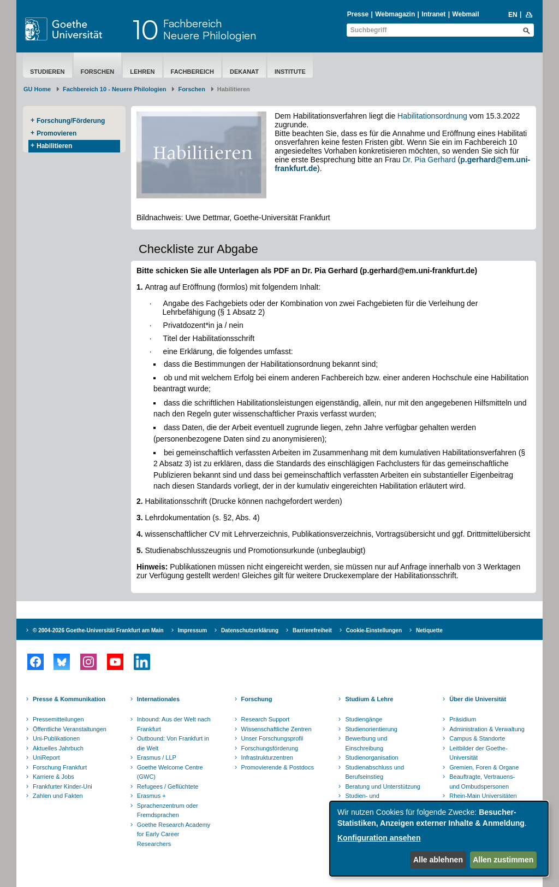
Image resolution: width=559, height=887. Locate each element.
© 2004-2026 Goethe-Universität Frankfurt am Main (98, 630)
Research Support (265, 719)
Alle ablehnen (438, 859)
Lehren (142, 71)
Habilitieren (54, 146)
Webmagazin (395, 14)
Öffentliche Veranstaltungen (69, 729)
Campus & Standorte (477, 738)
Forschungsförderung (270, 748)
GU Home (37, 89)
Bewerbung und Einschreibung (366, 743)
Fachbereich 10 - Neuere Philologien (114, 89)
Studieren (47, 71)
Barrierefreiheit (312, 630)
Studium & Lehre (369, 699)
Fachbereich (192, 71)
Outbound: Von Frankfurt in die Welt (173, 743)
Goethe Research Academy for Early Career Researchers (174, 834)
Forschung (256, 699)
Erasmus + (151, 795)
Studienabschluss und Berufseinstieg (374, 772)
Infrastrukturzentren (267, 757)
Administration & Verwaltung (487, 729)
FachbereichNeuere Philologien (209, 29)
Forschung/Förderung (71, 121)
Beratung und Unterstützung (382, 786)
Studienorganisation (371, 757)
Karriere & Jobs (53, 776)
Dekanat (244, 71)
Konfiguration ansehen (378, 837)
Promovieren (56, 133)
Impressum (192, 630)
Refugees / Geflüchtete (168, 786)
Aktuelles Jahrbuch (58, 748)
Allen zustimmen (503, 859)
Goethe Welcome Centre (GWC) (170, 772)
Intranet (433, 14)
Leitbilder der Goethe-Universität (478, 753)
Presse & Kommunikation (69, 699)
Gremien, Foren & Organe (484, 767)
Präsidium (462, 719)
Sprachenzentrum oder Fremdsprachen (167, 810)
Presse (357, 14)
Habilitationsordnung (432, 115)
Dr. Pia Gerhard (428, 159)
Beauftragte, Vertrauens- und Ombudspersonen (482, 781)
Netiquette (429, 630)
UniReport (46, 757)
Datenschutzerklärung (249, 630)
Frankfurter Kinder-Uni (62, 786)
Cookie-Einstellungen (374, 630)
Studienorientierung (371, 729)
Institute (290, 71)
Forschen (98, 71)
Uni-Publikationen (56, 738)
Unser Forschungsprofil (272, 738)
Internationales (158, 699)
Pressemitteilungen (58, 719)
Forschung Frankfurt (60, 767)
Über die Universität (477, 699)
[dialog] (439, 838)
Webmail (465, 14)
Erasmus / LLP (156, 757)
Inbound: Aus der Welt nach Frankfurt (174, 724)
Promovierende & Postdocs (277, 767)
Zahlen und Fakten (58, 795)
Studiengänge (363, 719)
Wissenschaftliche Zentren (276, 729)
